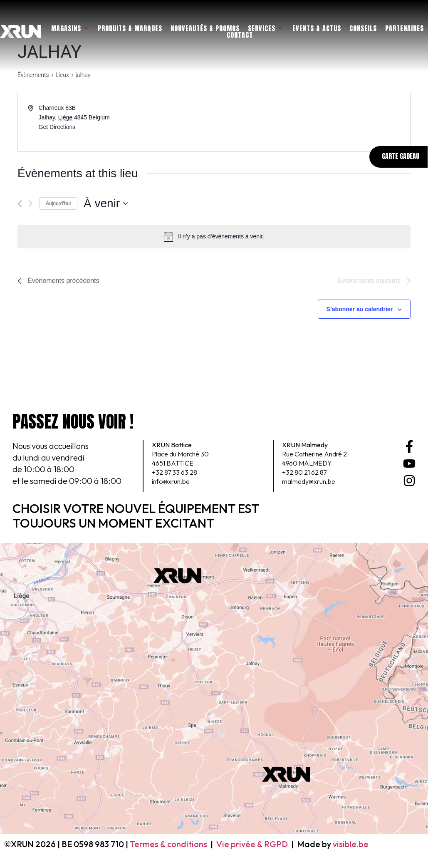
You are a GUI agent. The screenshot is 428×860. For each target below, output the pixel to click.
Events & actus (316, 28)
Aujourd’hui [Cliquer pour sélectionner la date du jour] (58, 203)
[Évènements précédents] (19, 204)
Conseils (363, 28)
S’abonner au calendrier (360, 309)
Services (266, 28)
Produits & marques (130, 28)
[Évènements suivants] (30, 204)
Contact (240, 35)
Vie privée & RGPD (252, 844)
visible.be (351, 844)
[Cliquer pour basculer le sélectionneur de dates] (106, 203)
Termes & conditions (168, 844)
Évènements (33, 75)
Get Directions (57, 127)
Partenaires (404, 28)
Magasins (70, 28)
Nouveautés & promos (205, 28)
